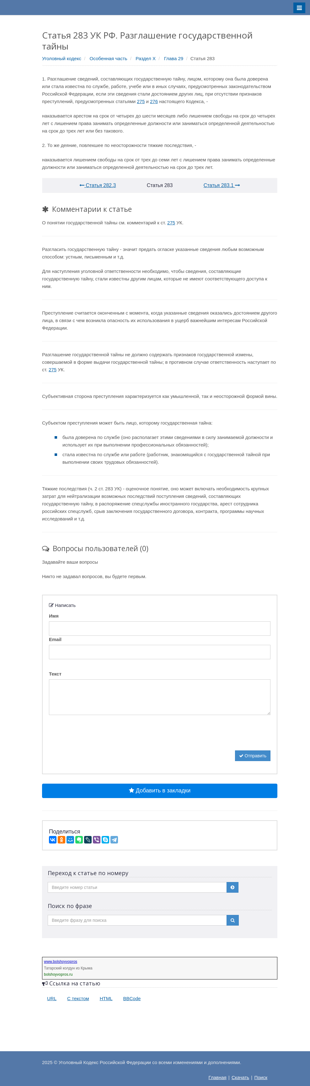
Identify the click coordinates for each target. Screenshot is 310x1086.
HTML (106, 998)
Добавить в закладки (159, 790)
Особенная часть (108, 58)
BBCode (132, 998)
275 (141, 101)
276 (154, 101)
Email (55, 639)
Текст (55, 673)
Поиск (260, 1077)
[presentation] (96, 738)
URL (51, 998)
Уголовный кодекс (61, 58)
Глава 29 (173, 58)
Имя (54, 616)
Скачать (240, 1077)
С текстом (78, 998)
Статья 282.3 (97, 185)
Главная (218, 1077)
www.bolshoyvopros (60, 961)
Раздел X (146, 58)
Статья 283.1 (222, 185)
